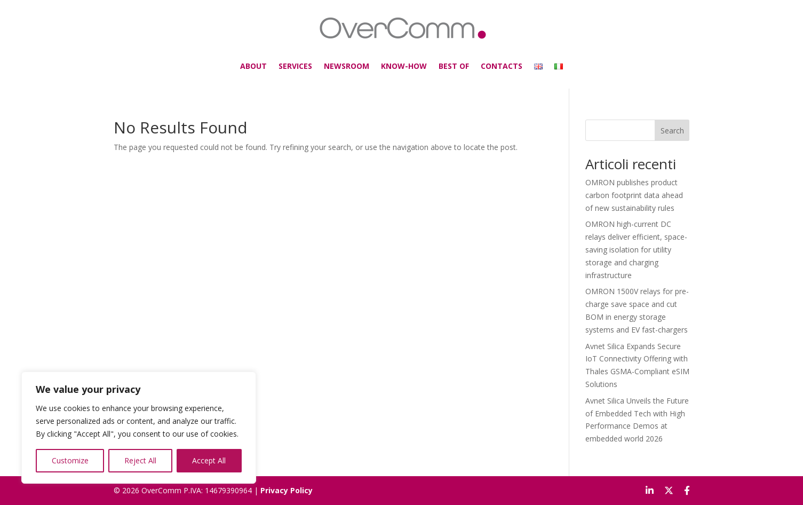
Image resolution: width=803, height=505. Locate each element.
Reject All (140, 460)
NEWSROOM (351, 63)
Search (672, 130)
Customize (70, 460)
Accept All (209, 460)
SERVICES (305, 63)
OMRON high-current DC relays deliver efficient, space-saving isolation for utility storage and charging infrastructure (636, 249)
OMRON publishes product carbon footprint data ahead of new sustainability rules (634, 195)
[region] (138, 428)
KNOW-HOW (404, 63)
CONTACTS (492, 63)
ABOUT (267, 63)
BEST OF (449, 63)
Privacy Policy (286, 490)
